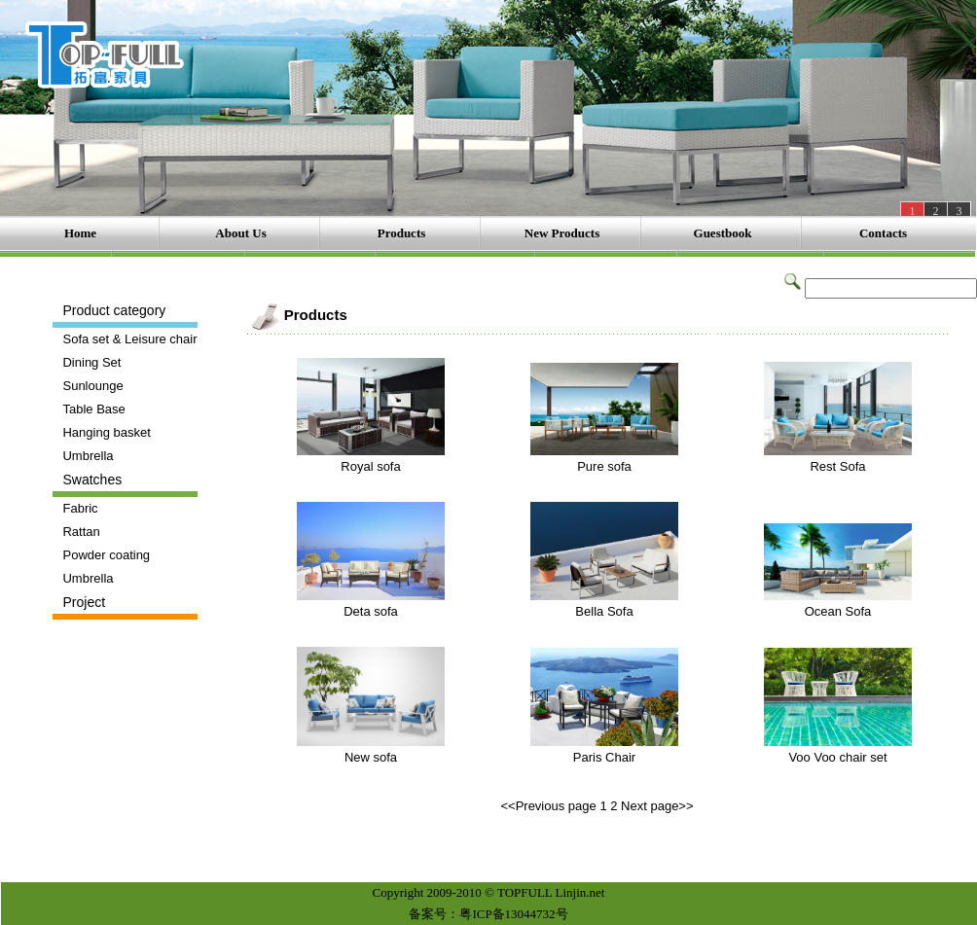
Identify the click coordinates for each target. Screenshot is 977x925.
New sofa (370, 757)
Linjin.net (580, 892)
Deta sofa (371, 611)
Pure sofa (604, 466)
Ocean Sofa (838, 611)
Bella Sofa (604, 611)
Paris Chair (604, 757)
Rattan (80, 531)
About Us (240, 233)
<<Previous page (548, 806)
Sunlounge (92, 385)
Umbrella (87, 455)
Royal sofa (370, 466)
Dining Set (91, 362)
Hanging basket (106, 432)
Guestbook (723, 233)
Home (80, 233)
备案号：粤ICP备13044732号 (488, 914)
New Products (562, 233)
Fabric (79, 508)
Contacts (883, 233)
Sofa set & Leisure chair (129, 339)
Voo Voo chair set (837, 757)
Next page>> (657, 806)
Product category (113, 310)
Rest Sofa (837, 466)
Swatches (92, 479)
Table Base (93, 409)
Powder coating (106, 555)
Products (402, 233)
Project (83, 602)
